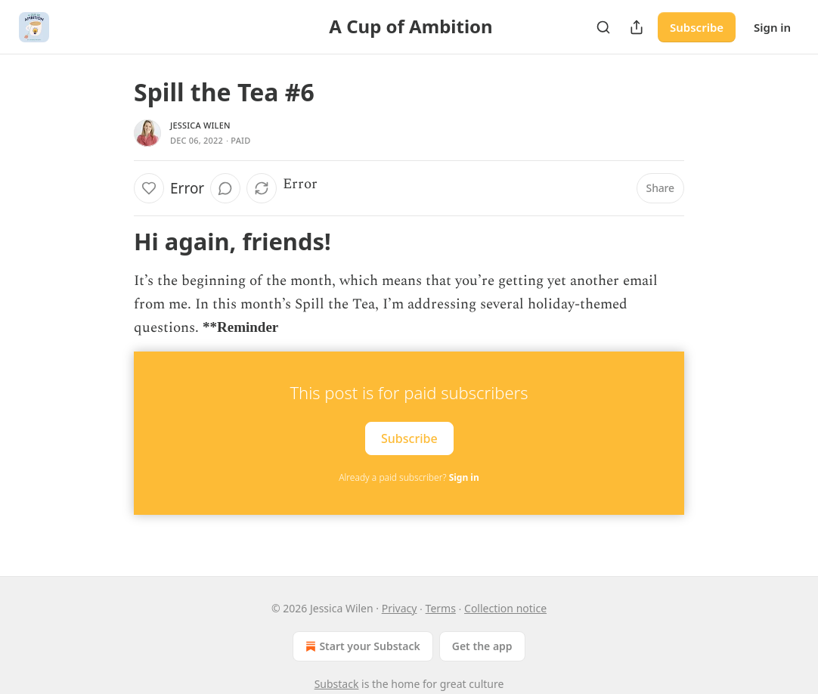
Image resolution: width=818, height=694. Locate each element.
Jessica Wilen (200, 125)
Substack (336, 684)
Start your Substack (361, 646)
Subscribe (696, 27)
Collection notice (505, 608)
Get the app (482, 646)
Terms (441, 608)
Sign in (772, 27)
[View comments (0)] (225, 188)
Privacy (399, 608)
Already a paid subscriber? (409, 477)
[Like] (149, 188)
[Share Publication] (636, 27)
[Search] (603, 27)
